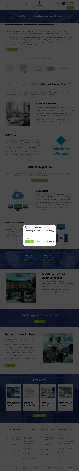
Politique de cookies (31, 244)
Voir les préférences (49, 242)
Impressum (49, 244)
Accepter (29, 242)
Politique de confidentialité (41, 244)
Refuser (38, 242)
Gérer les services (28, 238)
